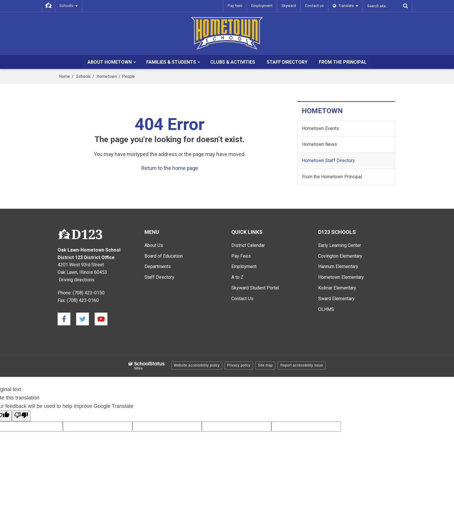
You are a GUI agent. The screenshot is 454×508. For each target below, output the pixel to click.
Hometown (107, 76)
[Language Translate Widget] (345, 6)
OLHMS (326, 309)
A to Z (237, 277)
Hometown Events (320, 128)
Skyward (289, 5)
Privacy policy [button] (238, 365)
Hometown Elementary (341, 277)
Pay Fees (241, 256)
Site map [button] (265, 365)
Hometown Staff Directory (328, 160)
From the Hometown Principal (332, 176)
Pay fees (236, 5)
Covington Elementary (340, 256)
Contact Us (242, 298)
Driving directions (76, 280)
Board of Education (163, 256)
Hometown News (319, 144)
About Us (153, 245)
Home (64, 76)
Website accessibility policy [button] (197, 365)
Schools (83, 76)
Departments (157, 266)
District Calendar (248, 245)
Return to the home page (169, 168)
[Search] (405, 6)
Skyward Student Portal (255, 288)
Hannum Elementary (338, 266)
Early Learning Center (339, 245)
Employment (262, 5)
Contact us (315, 5)
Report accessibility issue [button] (301, 365)
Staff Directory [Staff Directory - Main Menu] (159, 277)
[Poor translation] (21, 416)
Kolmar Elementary (337, 288)
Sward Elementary (336, 298)
